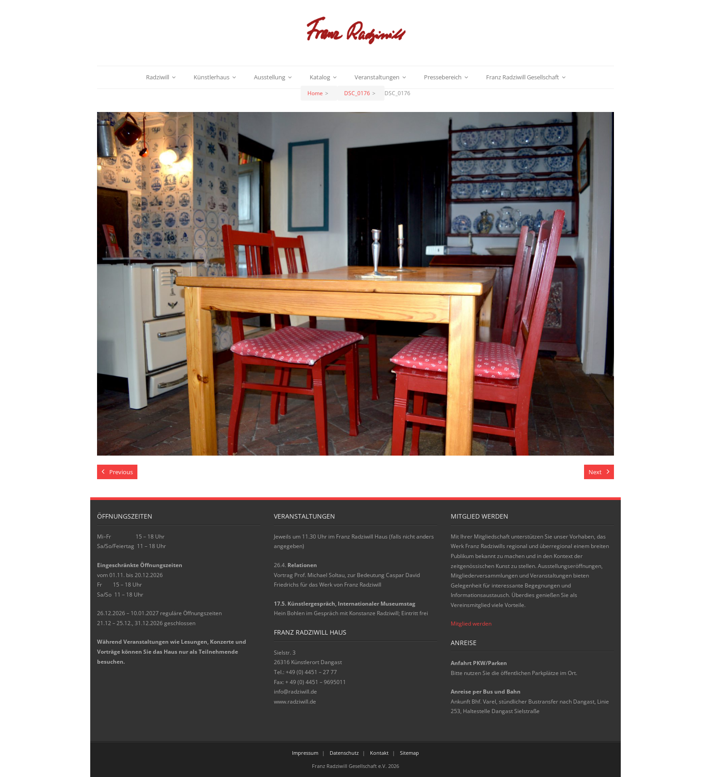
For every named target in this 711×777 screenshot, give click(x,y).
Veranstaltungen (377, 77)
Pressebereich (443, 77)
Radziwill (157, 77)
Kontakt (379, 752)
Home (315, 93)
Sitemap (409, 752)
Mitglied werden (471, 623)
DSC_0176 (357, 93)
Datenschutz (344, 752)
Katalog (320, 77)
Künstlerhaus (211, 77)
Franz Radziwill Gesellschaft (522, 77)
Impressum (305, 752)
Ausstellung (269, 77)
